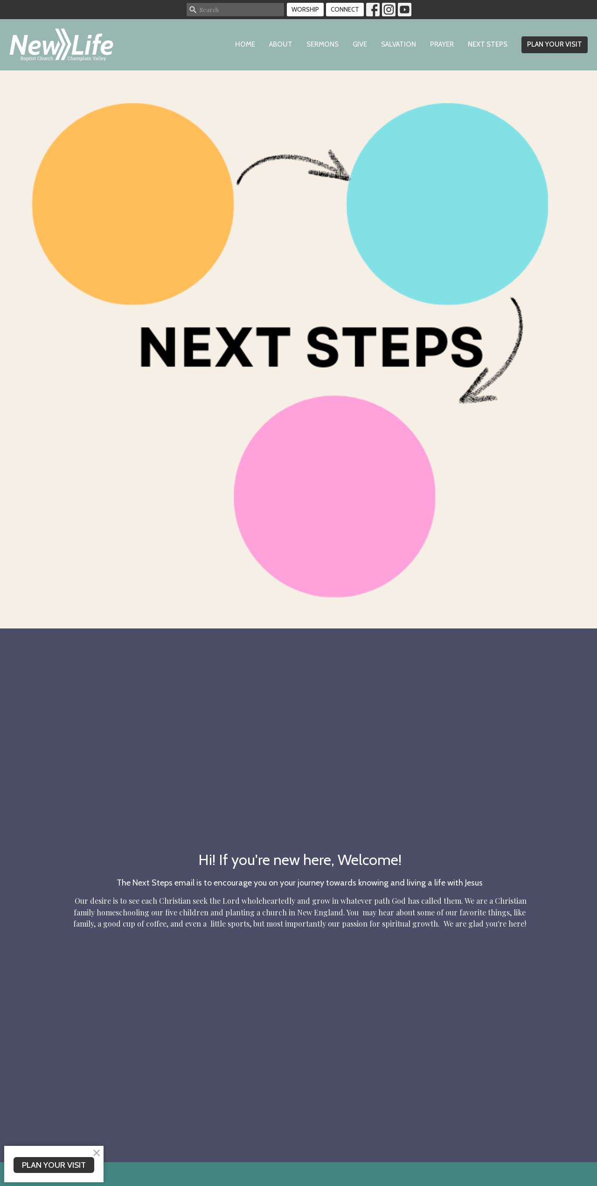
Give (360, 44)
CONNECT (345, 9)
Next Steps (487, 44)
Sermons (322, 44)
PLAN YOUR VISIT (554, 44)
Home (245, 44)
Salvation (398, 44)
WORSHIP (305, 9)
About (280, 44)
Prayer (442, 44)
